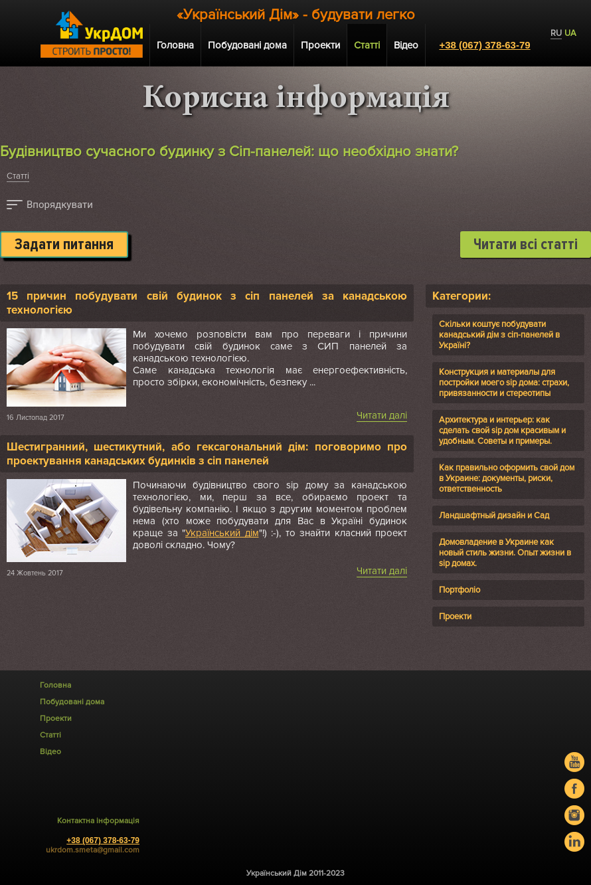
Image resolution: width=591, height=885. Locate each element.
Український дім (222, 533)
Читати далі (382, 415)
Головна (175, 45)
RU (556, 33)
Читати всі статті (525, 244)
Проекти (320, 45)
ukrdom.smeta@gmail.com (92, 850)
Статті (18, 176)
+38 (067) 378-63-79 (484, 44)
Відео (406, 45)
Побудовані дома (247, 45)
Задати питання (64, 244)
